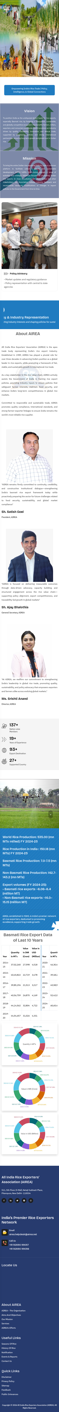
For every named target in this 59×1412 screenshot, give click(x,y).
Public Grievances (10, 1394)
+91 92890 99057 (19, 1244)
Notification (7, 1352)
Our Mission (7, 1319)
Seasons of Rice (9, 1343)
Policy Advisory (15, 273)
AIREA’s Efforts (9, 1328)
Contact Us (7, 1361)
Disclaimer (7, 1377)
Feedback (6, 1390)
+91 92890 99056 (19, 1248)
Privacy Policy (8, 1381)
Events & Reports (9, 1356)
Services (5, 1323)
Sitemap (5, 1385)
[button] (50, 793)
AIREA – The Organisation (14, 1310)
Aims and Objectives (11, 1315)
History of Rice (9, 1348)
